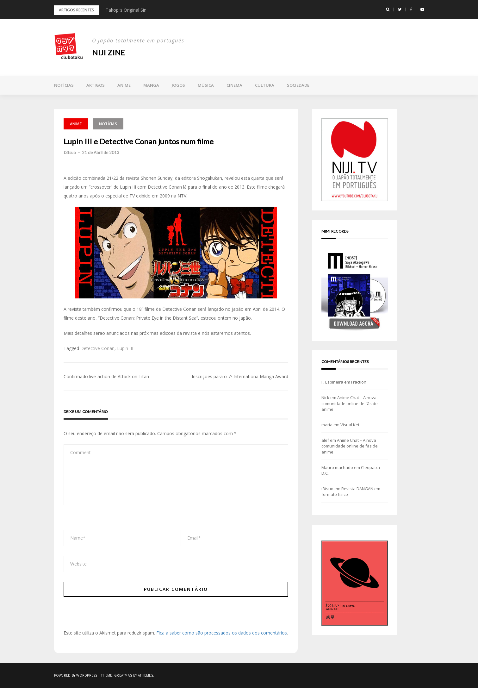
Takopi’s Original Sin (126, 10)
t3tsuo (70, 152)
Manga (151, 85)
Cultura (264, 85)
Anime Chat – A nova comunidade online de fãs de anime (349, 403)
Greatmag (123, 675)
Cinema (234, 85)
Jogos (178, 85)
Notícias (64, 85)
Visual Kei (349, 425)
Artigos (95, 85)
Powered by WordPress (75, 675)
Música (206, 85)
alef (325, 440)
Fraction (358, 382)
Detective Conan (97, 348)
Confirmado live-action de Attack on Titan (106, 376)
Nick (325, 397)
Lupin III (125, 348)
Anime (124, 85)
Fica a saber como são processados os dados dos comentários (221, 633)
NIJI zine (108, 52)
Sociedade (298, 85)
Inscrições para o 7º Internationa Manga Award (240, 376)
